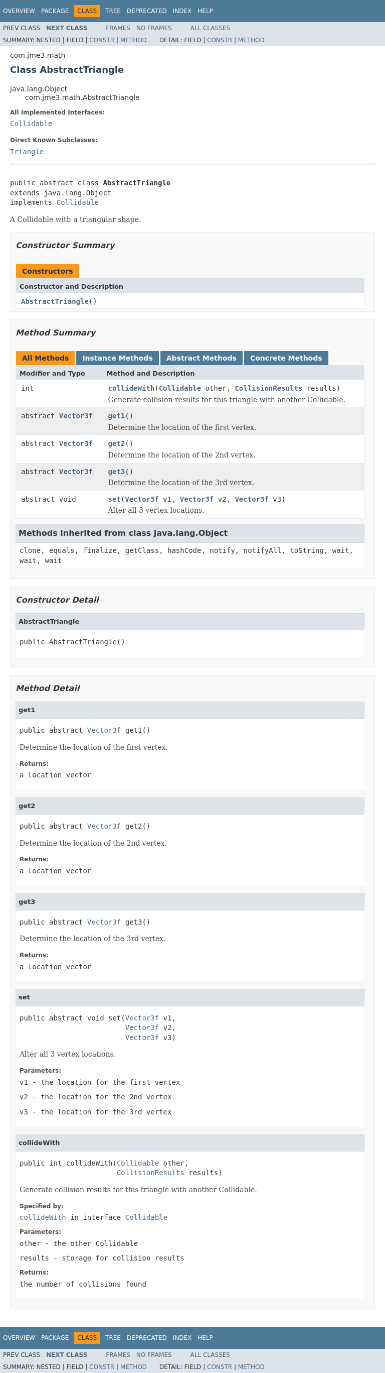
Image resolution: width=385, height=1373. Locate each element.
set (114, 499)
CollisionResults (268, 388)
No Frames (154, 28)
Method (133, 40)
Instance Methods (117, 358)
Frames (118, 28)
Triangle (27, 152)
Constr (101, 40)
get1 (116, 416)
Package (55, 11)
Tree (113, 11)
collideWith (131, 388)
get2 (116, 443)
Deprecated (147, 11)
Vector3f (76, 416)
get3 (116, 472)
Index (182, 11)
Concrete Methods (286, 358)
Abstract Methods (201, 358)
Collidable (31, 124)
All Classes (210, 28)
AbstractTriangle (55, 301)
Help (205, 11)
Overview (19, 11)
